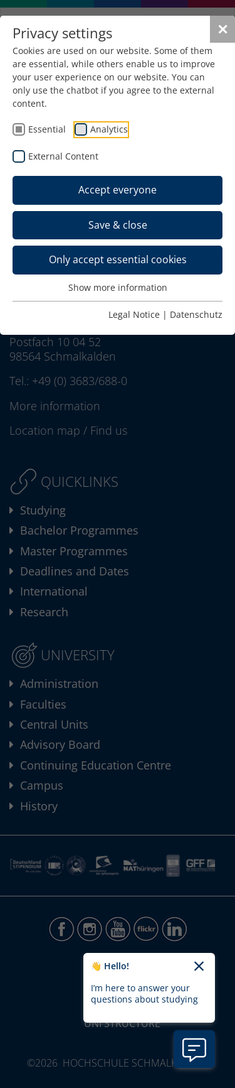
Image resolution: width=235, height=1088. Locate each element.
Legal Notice (134, 314)
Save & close (117, 225)
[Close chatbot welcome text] (199, 967)
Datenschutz (196, 314)
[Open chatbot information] (194, 1049)
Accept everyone (117, 190)
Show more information (117, 287)
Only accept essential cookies (118, 259)
